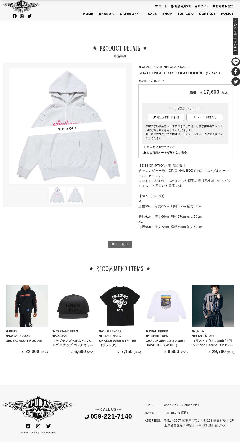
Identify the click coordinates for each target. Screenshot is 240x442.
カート (160, 6)
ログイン (201, 6)
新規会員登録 (181, 6)
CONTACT (207, 13)
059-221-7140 (108, 417)
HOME (88, 13)
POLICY (227, 13)
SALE (152, 13)
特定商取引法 (222, 6)
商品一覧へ (120, 244)
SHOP (167, 13)
